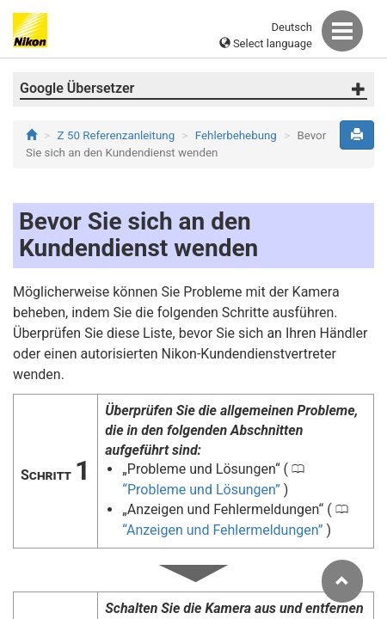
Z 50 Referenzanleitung (116, 135)
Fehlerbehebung (236, 135)
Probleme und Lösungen (201, 489)
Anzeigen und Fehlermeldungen (222, 530)
